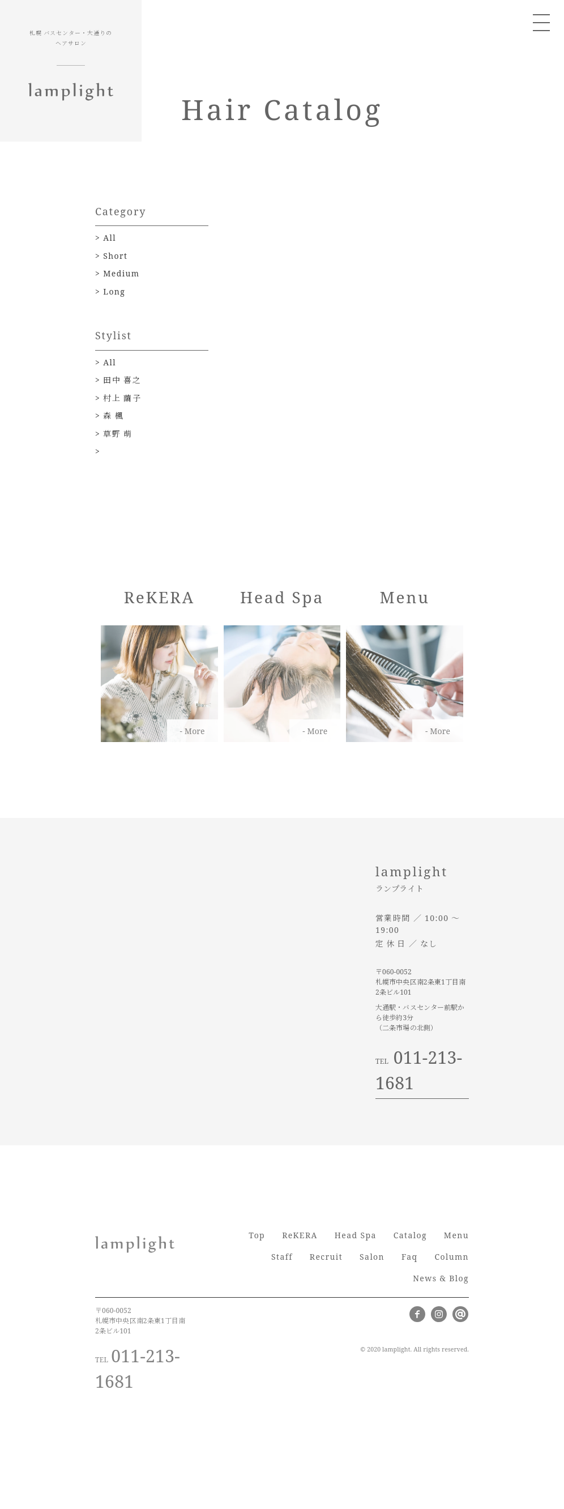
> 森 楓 (109, 415)
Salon (372, 1256)
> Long (110, 291)
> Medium (117, 273)
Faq (409, 1256)
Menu (456, 1235)
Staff (282, 1256)
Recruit (326, 1256)
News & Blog (441, 1278)
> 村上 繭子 (118, 398)
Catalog (410, 1235)
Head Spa (356, 1235)
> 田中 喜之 (118, 379)
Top (257, 1235)
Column (451, 1256)
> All (105, 237)
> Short (111, 255)
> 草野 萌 (114, 433)
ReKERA (300, 1235)
